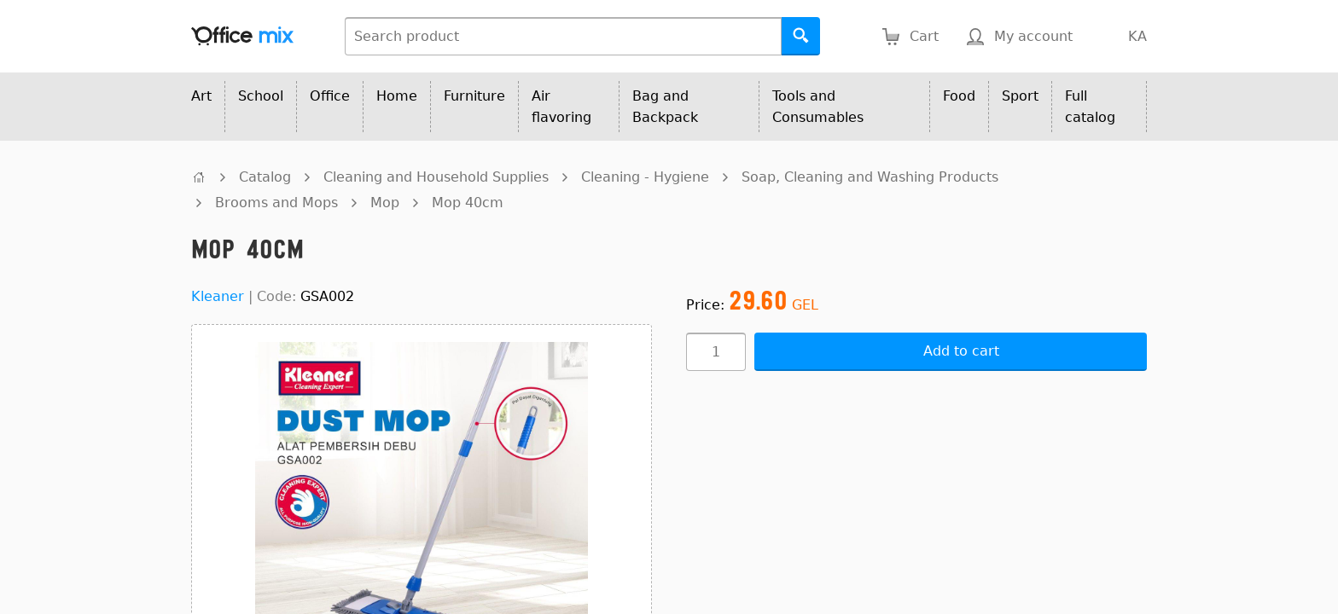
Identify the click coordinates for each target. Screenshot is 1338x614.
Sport (1020, 96)
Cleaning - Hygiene (645, 177)
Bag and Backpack (665, 106)
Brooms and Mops (276, 202)
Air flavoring (561, 106)
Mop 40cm (467, 202)
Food (959, 96)
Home (396, 96)
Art (201, 96)
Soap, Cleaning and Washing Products (870, 177)
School (260, 96)
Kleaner (217, 296)
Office (330, 96)
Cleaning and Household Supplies (436, 177)
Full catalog (1090, 106)
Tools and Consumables (818, 106)
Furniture (474, 96)
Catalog (265, 177)
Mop (384, 202)
